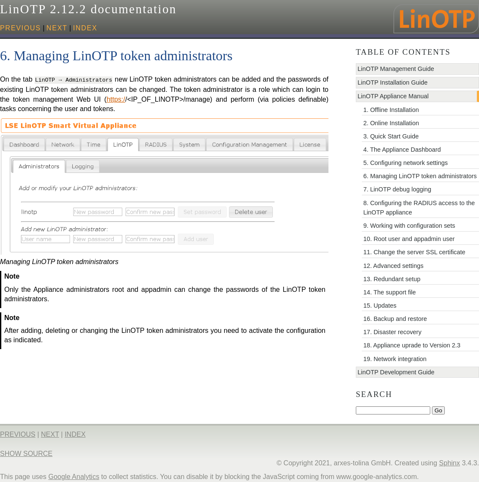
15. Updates (379, 305)
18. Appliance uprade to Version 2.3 (411, 345)
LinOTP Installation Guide (393, 82)
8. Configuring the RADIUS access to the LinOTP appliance (419, 208)
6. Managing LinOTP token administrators (419, 176)
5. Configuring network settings (405, 162)
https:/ (115, 98)
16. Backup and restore (395, 318)
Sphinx (449, 463)
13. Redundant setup (391, 279)
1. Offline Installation (391, 109)
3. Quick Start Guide (391, 136)
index (85, 28)
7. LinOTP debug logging (397, 189)
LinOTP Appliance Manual (393, 96)
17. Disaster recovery (392, 332)
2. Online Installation (391, 123)
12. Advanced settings (393, 265)
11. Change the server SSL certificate (414, 252)
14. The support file (389, 292)
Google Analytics (73, 476)
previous (20, 28)
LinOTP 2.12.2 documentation (88, 9)
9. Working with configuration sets (409, 225)
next (57, 28)
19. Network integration (394, 359)
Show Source (26, 453)
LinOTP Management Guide (396, 68)
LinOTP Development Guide (396, 372)
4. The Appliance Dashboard (402, 149)
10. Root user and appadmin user (409, 238)
